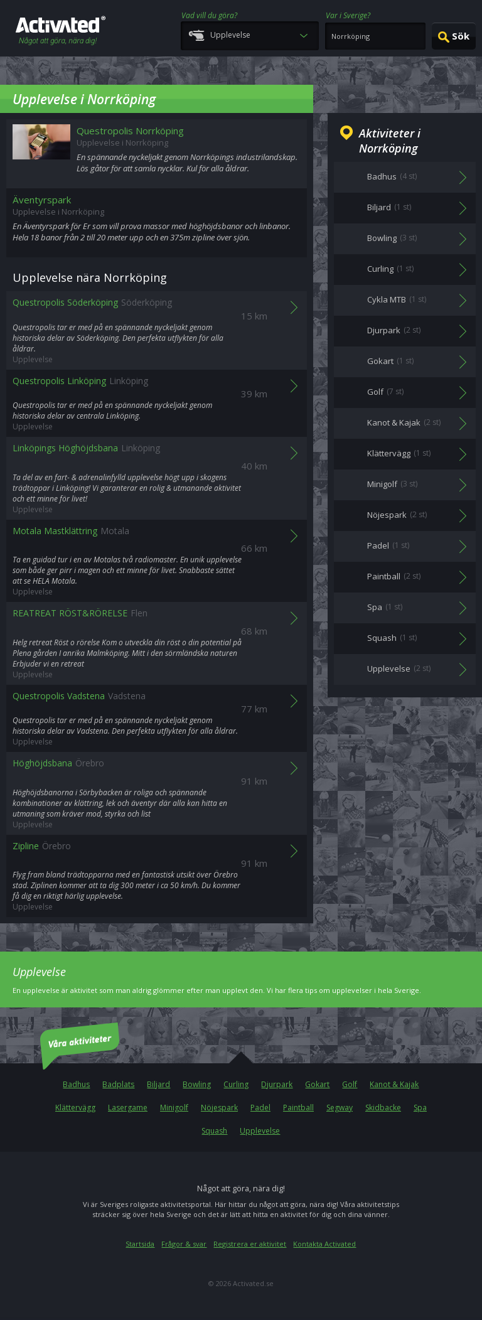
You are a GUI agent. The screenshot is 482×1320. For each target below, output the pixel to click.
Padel (260, 1107)
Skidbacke (383, 1107)
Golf (349, 1084)
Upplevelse (260, 1130)
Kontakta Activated (324, 1243)
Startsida (140, 1243)
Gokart (317, 1084)
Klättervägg (75, 1107)
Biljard (158, 1084)
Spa (420, 1107)
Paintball (298, 1107)
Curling (236, 1084)
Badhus (76, 1084)
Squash (214, 1130)
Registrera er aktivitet (249, 1243)
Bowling (197, 1084)
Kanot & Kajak (394, 1084)
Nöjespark (219, 1107)
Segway (339, 1107)
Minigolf (174, 1107)
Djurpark (276, 1084)
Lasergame (127, 1107)
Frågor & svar (183, 1243)
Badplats (118, 1084)
